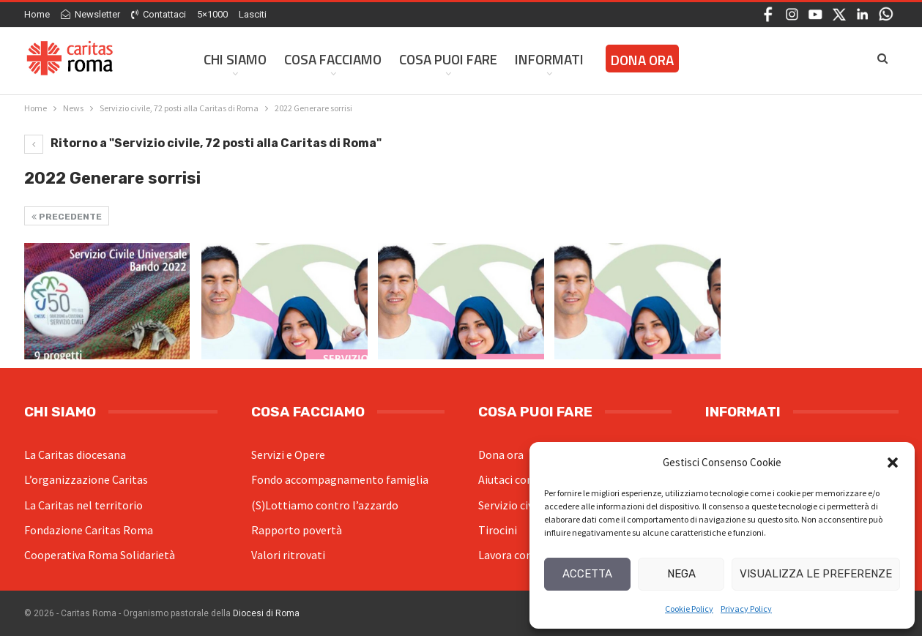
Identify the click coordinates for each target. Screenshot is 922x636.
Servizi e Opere (288, 454)
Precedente (66, 217)
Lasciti (253, 14)
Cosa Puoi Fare (448, 59)
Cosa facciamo (333, 59)
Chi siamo (235, 59)
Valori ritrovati (288, 554)
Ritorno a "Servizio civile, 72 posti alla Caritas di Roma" (203, 143)
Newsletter (90, 14)
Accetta (587, 573)
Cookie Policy (689, 608)
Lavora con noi (514, 554)
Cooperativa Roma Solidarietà (99, 554)
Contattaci (158, 14)
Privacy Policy (746, 608)
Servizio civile (512, 505)
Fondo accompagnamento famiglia (339, 479)
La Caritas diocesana (75, 454)
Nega (681, 573)
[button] (892, 462)
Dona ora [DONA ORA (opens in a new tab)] (642, 59)
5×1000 (212, 14)
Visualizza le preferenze (816, 573)
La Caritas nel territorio (83, 505)
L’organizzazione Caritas (86, 479)
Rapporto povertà (296, 530)
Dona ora (501, 454)
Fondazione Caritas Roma (88, 530)
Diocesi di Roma (266, 613)
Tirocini (497, 530)
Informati (549, 59)
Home (37, 14)
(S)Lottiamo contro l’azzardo (324, 505)
